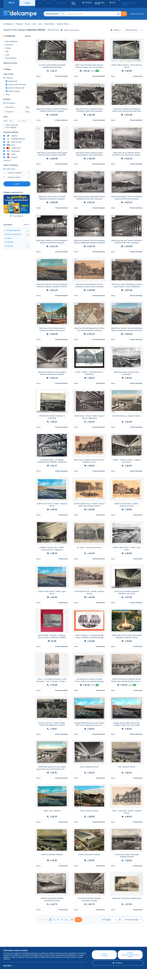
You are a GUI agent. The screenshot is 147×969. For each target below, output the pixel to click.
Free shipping (9, 125)
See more (7, 965)
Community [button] (55, 2)
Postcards (8, 42)
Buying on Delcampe (89, 944)
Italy (6, 49)
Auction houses (13, 88)
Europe (7, 45)
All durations (9, 100)
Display (115, 27)
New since (8, 104)
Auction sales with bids (16, 82)
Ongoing (7, 75)
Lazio (6, 52)
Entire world (9, 166)
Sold (6, 92)
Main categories (10, 39)
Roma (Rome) (9, 55)
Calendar (45, 944)
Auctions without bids (15, 85)
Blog (45, 942)
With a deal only (10, 122)
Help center (86, 942)
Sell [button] (45, 2)
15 (72, 917)
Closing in (8, 109)
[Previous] (42, 916)
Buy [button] (38, 2)
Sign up (11, 2)
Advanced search (137, 11)
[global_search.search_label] (93, 11)
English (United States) (133, 2)
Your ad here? (16, 213)
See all (27, 33)
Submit (17, 181)
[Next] (78, 916)
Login (27, 2)
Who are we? (8, 942)
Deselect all (7, 158)
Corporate (8, 944)
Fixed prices (11, 78)
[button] (118, 11)
